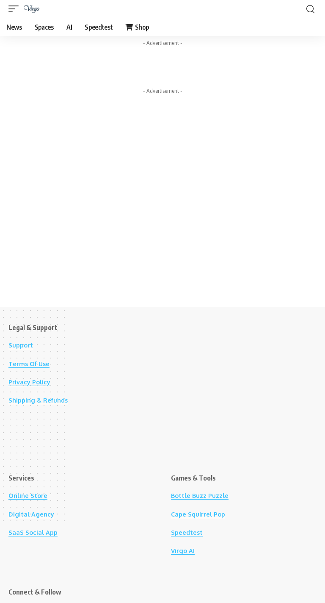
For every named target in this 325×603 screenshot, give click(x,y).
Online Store (30, 495)
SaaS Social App (34, 532)
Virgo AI (183, 550)
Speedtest (189, 532)
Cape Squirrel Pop (200, 514)
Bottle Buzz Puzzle (202, 495)
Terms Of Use (31, 363)
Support (22, 345)
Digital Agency (32, 514)
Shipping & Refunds (40, 400)
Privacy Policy (31, 382)
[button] (15, 9)
